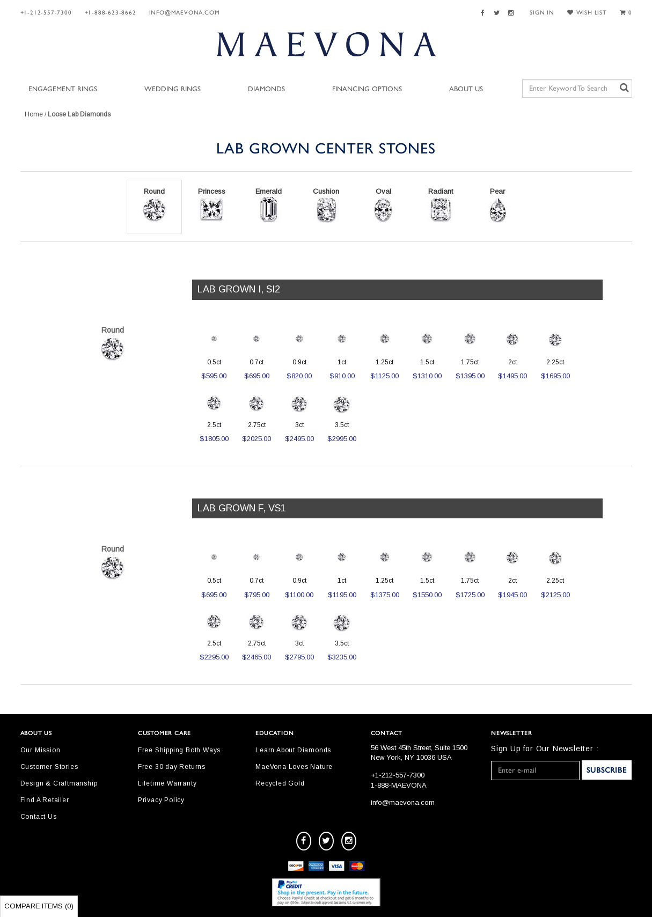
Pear (497, 205)
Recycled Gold (279, 783)
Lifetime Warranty (167, 783)
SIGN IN (542, 13)
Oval (383, 205)
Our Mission (40, 750)
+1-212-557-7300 (46, 13)
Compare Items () (39, 906)
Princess (211, 205)
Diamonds (266, 89)
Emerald (268, 205)
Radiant (440, 205)
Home (34, 114)
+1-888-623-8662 (110, 13)
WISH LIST (587, 13)
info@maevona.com (184, 13)
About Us (466, 89)
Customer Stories (49, 767)
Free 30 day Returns (172, 767)
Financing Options (367, 89)
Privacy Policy (161, 800)
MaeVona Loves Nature (294, 767)
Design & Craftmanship (59, 783)
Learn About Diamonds (293, 750)
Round (154, 205)
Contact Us (38, 816)
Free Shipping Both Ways (179, 750)
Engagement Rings (62, 89)
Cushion (326, 205)
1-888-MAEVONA (399, 785)
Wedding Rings (172, 89)
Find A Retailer (44, 800)
